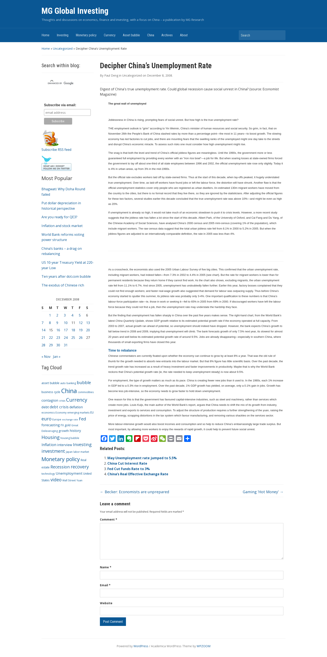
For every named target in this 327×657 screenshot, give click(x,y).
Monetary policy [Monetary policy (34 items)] (61, 459)
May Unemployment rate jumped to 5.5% (142, 458)
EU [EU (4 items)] (92, 412)
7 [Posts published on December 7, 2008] (42, 322)
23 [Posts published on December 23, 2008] (58, 337)
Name (105, 567)
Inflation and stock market (62, 225)
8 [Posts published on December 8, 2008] (50, 322)
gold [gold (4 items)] (67, 425)
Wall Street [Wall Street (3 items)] (69, 480)
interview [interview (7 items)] (64, 444)
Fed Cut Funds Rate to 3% (128, 469)
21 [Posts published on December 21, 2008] (43, 337)
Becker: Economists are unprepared (134, 491)
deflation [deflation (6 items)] (76, 407)
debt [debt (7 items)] (45, 407)
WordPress (140, 646)
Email (105, 585)
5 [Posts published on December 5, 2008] (80, 315)
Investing (62, 35)
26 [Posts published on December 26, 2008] (81, 337)
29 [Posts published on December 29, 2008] (51, 345)
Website (106, 603)
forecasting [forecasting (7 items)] (51, 424)
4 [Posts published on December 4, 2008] (72, 315)
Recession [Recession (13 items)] (60, 467)
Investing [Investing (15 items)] (82, 444)
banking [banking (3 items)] (71, 383)
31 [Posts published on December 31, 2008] (66, 345)
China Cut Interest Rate (127, 463)
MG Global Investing (75, 11)
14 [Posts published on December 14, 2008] (43, 330)
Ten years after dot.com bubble (66, 276)
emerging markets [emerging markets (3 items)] (78, 412)
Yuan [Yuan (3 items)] (79, 480)
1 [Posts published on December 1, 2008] (50, 315)
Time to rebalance (122, 350)
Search (280, 35)
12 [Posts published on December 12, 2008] (81, 322)
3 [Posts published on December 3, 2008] (65, 315)
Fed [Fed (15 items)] (82, 419)
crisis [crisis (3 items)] (62, 400)
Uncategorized (63, 48)
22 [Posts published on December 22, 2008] (51, 337)
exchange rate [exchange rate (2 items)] (70, 419)
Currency (110, 35)
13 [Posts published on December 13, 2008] (88, 322)
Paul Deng (111, 75)
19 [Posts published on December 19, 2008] (81, 330)
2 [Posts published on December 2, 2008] (57, 315)
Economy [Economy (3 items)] (61, 412)
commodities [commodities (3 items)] (86, 392)
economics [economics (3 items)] (48, 412)
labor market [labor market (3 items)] (81, 452)
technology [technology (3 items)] (48, 473)
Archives (167, 35)
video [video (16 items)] (56, 480)
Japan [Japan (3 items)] (69, 452)
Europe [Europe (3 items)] (56, 419)
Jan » (56, 356)
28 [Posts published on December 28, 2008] (43, 345)
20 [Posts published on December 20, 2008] (88, 330)
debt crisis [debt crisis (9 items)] (59, 406)
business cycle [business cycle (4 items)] (51, 392)
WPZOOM (203, 646)
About (184, 35)
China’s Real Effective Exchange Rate (137, 474)
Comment (108, 519)
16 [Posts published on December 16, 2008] (58, 330)
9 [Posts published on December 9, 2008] (57, 322)
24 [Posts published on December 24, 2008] (66, 337)
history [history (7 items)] (75, 430)
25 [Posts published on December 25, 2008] (73, 337)
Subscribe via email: (60, 105)
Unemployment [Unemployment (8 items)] (69, 473)
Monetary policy (86, 35)
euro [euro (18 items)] (47, 419)
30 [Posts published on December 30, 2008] (58, 345)
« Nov (46, 356)
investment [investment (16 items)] (53, 451)
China (150, 35)
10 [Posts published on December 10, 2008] (66, 322)
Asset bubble (131, 35)
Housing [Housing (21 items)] (51, 437)
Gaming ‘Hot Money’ (263, 491)
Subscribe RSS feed (56, 149)
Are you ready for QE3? (59, 217)
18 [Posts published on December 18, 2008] (73, 330)
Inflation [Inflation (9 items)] (49, 444)
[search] (62, 83)
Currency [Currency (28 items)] (76, 399)
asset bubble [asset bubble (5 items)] (50, 383)
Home (45, 35)
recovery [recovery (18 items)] (80, 467)
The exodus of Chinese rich (63, 285)
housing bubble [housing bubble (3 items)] (69, 438)
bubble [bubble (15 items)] (84, 382)
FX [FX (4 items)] (62, 425)
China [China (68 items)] (69, 391)
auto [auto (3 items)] (63, 383)
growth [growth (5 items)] (64, 431)
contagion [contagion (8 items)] (50, 400)
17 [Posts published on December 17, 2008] (66, 330)
